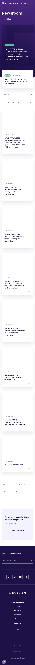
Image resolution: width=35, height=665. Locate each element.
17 (5, 492)
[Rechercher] (31, 560)
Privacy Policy (17, 651)
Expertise (17, 606)
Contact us (17, 623)
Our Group (17, 610)
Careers (17, 619)
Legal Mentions (17, 645)
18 (10, 492)
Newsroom (17, 614)
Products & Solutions (17, 602)
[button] (4, 662)
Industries (18, 598)
